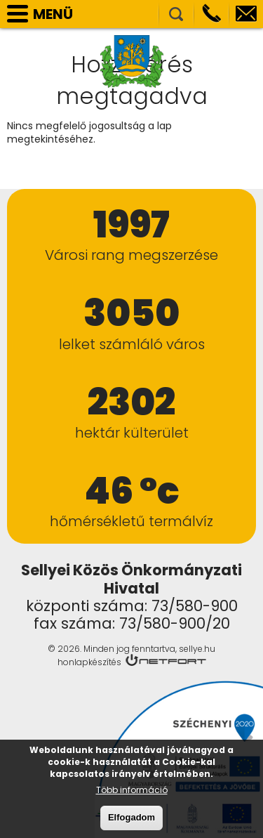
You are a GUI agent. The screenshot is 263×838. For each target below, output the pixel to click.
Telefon (211, 14)
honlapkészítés (89, 662)
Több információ (132, 795)
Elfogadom (131, 822)
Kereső (176, 14)
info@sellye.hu (246, 14)
